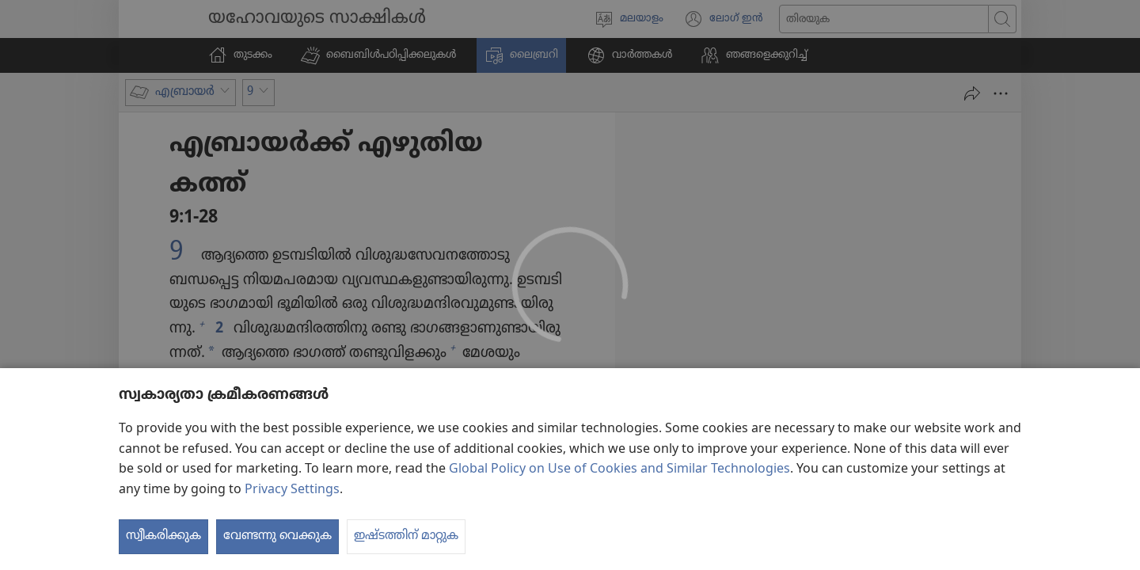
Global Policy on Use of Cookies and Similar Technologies (619, 500)
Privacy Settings (292, 521)
